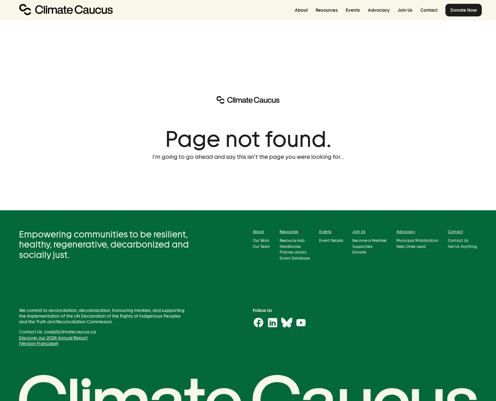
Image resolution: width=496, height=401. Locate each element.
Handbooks (290, 246)
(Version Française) (38, 343)
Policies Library (293, 252)
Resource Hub (292, 240)
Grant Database (295, 257)
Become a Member (369, 240)
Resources (327, 10)
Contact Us (458, 240)
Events (353, 10)
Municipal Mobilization (417, 240)
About (301, 10)
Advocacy (379, 10)
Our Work (261, 240)
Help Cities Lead (410, 246)
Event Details (331, 240)
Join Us (405, 10)
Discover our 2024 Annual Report (53, 337)
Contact (428, 10)
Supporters (362, 246)
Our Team (261, 246)
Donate (359, 252)
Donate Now (463, 10)
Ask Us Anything (462, 246)
